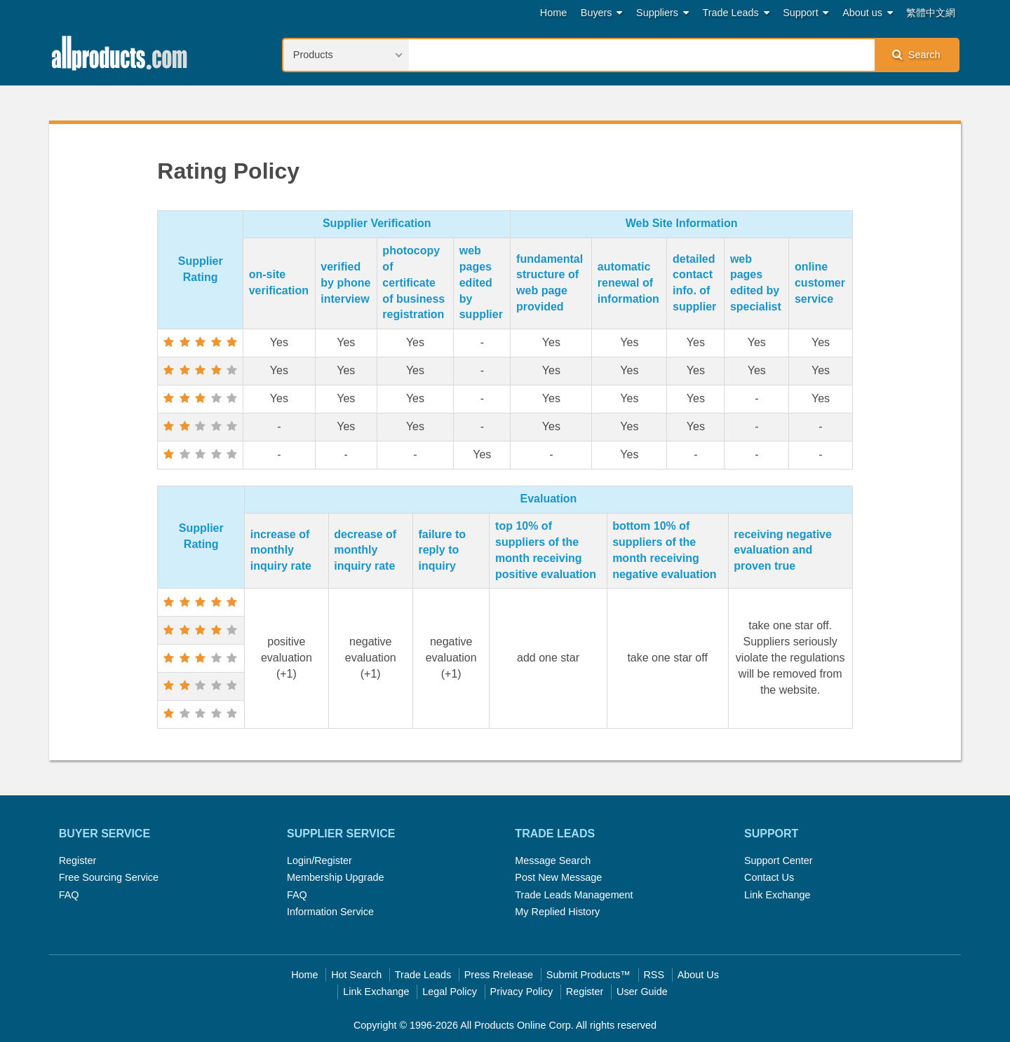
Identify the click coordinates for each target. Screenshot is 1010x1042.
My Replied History (557, 911)
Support (805, 13)
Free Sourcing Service (109, 877)
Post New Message (558, 877)
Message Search (553, 860)
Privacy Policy (521, 991)
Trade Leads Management (574, 894)
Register (78, 860)
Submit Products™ (588, 974)
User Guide (642, 991)
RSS (653, 974)
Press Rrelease (498, 974)
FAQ (69, 894)
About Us (698, 974)
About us (867, 13)
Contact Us (769, 877)
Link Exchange (777, 894)
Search (916, 54)
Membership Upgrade (335, 877)
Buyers (602, 13)
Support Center (778, 860)
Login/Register (319, 860)
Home (553, 12)
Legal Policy (449, 991)
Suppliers (662, 13)
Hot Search (356, 974)
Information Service (330, 911)
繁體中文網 (930, 12)
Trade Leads (736, 13)
